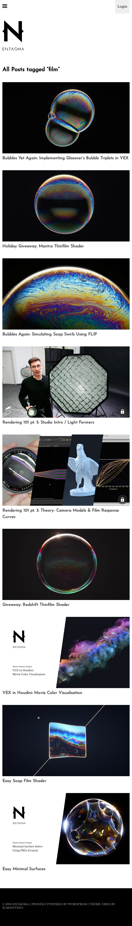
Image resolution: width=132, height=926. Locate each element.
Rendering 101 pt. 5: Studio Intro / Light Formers (48, 422)
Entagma (20, 904)
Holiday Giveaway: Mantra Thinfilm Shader (43, 246)
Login (122, 7)
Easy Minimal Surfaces (23, 869)
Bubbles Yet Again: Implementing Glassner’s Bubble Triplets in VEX (65, 158)
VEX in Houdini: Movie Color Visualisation (42, 693)
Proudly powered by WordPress (59, 904)
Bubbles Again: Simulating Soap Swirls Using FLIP (49, 334)
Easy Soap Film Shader (24, 781)
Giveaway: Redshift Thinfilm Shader (35, 605)
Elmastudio (12, 907)
